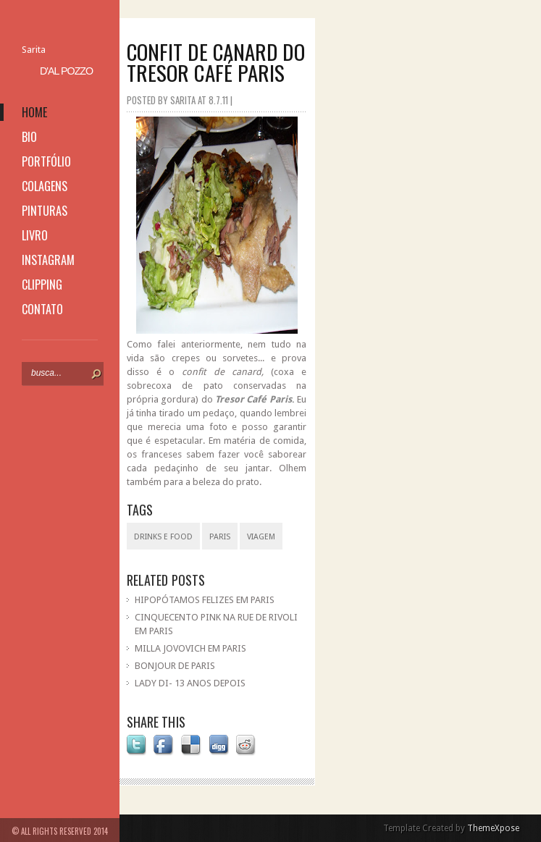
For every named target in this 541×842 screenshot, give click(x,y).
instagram (48, 260)
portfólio (46, 161)
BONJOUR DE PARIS (175, 665)
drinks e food (163, 537)
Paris (219, 537)
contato (42, 309)
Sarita (34, 49)
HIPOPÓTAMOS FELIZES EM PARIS (204, 599)
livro (35, 235)
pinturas (44, 210)
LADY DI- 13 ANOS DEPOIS (190, 683)
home (34, 112)
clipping (42, 284)
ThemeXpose (493, 828)
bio (29, 137)
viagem (261, 537)
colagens (44, 186)
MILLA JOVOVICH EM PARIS (190, 648)
